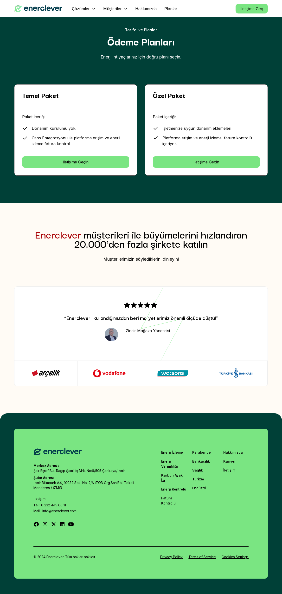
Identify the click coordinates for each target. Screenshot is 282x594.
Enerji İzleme (172, 452)
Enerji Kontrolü (173, 489)
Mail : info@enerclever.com (55, 511)
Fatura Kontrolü (168, 500)
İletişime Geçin (76, 162)
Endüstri (199, 488)
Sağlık (197, 470)
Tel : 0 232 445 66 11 (49, 505)
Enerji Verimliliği (169, 463)
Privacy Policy (171, 557)
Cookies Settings (235, 557)
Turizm (198, 479)
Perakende (201, 452)
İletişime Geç (251, 8)
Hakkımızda (233, 452)
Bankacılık (201, 461)
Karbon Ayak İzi (172, 477)
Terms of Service (202, 557)
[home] (38, 8)
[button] (83, 8)
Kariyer (229, 461)
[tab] (46, 373)
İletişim (229, 470)
